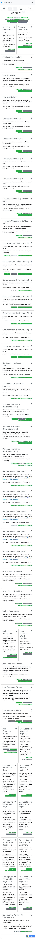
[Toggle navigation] (32, 2)
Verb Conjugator (14, 479)
